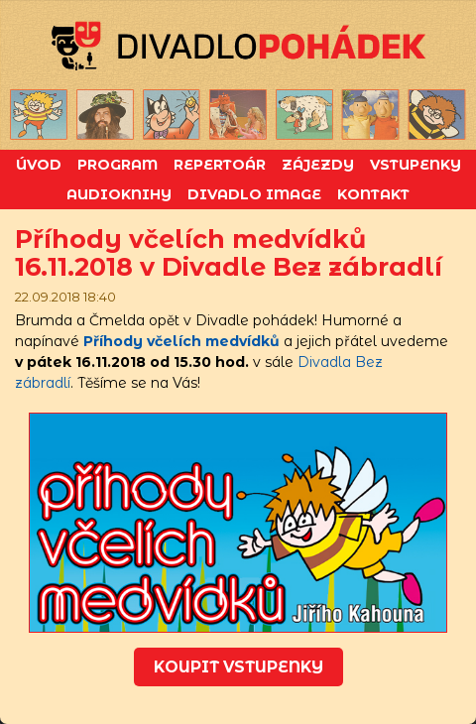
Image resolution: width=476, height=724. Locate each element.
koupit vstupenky (238, 667)
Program (117, 165)
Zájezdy (318, 165)
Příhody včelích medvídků (181, 341)
